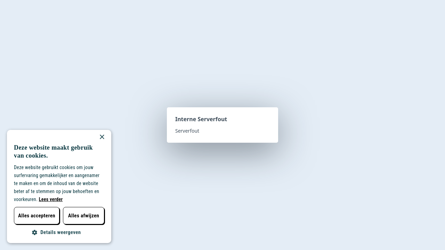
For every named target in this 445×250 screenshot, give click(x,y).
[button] (59, 232)
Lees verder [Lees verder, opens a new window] (51, 199)
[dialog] (59, 186)
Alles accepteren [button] (36, 215)
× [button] (101, 137)
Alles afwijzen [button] (83, 215)
